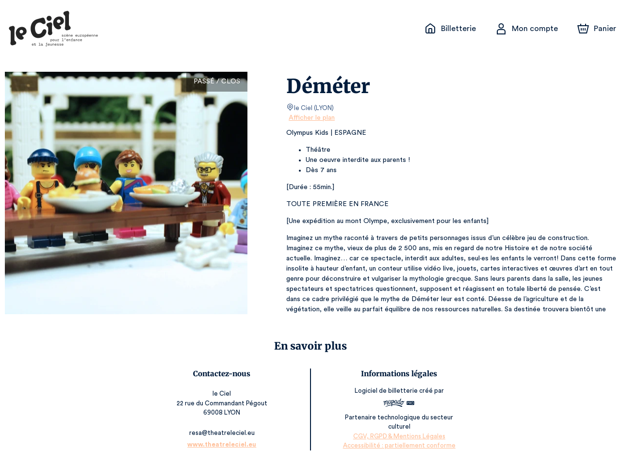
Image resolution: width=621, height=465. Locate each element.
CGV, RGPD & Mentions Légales (399, 436)
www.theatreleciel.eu (223, 444)
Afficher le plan (311, 118)
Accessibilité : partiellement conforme (398, 445)
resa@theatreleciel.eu (222, 432)
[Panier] (596, 28)
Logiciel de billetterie (386, 390)
